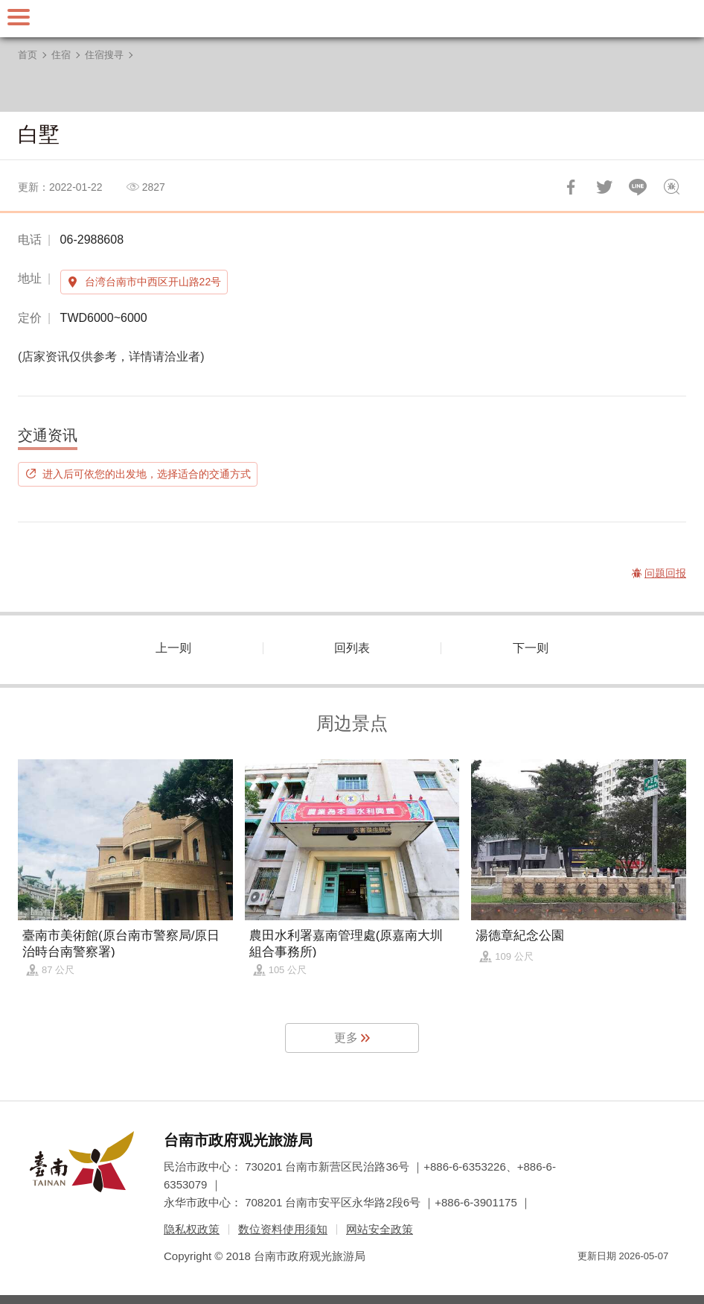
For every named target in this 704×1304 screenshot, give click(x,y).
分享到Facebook (571, 187)
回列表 (352, 648)
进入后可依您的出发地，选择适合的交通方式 (146, 474)
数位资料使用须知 (282, 1229)
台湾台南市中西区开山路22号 (153, 282)
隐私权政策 (192, 1229)
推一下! (604, 187)
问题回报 (671, 187)
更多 (346, 1037)
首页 (27, 54)
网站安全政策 (379, 1229)
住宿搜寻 (104, 54)
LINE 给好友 (638, 187)
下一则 (530, 648)
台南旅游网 (352, 19)
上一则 (173, 648)
